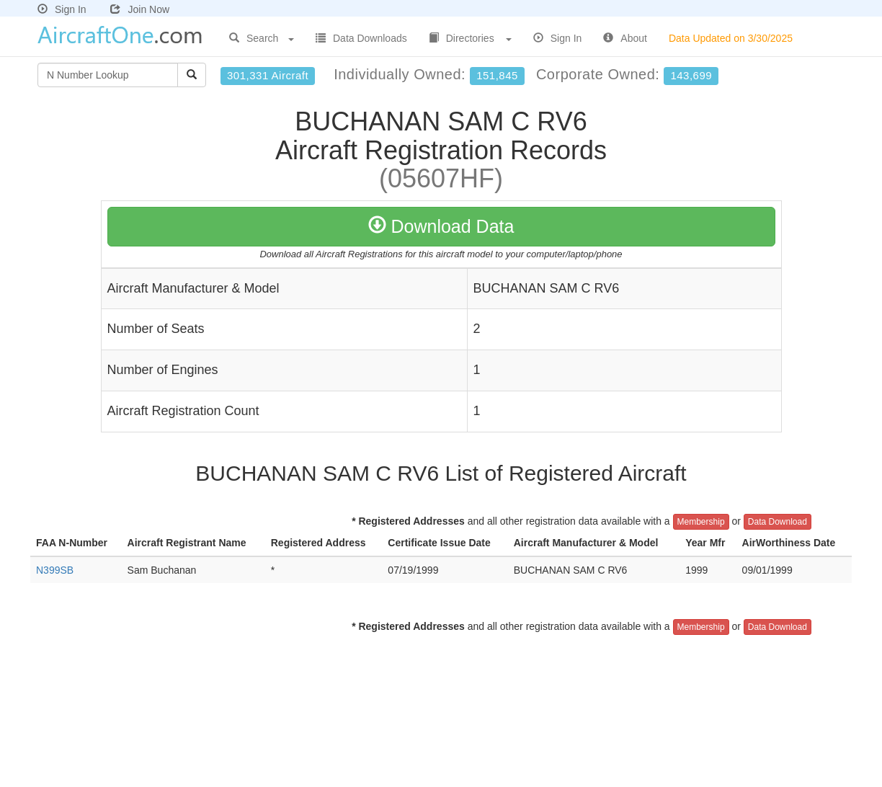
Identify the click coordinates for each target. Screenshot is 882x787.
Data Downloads (361, 38)
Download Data (441, 226)
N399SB (55, 570)
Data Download (777, 522)
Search (261, 38)
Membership (701, 522)
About (625, 38)
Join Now (139, 9)
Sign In (61, 9)
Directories (470, 38)
